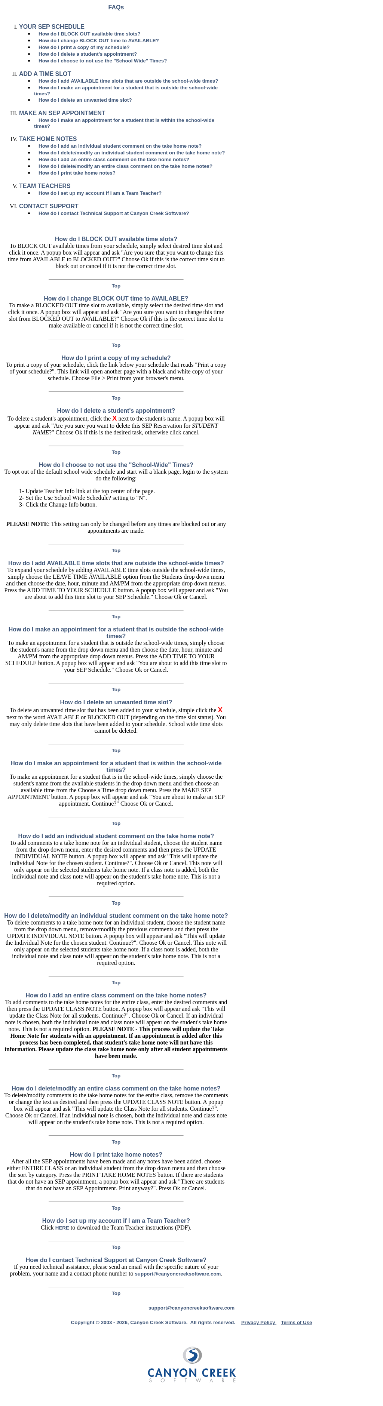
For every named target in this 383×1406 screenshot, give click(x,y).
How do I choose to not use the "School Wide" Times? (103, 61)
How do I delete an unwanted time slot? (85, 100)
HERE (62, 1228)
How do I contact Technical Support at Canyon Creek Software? (114, 213)
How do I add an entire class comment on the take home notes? (114, 159)
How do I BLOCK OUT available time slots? (90, 34)
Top (116, 286)
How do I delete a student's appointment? (88, 54)
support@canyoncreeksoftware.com (178, 1274)
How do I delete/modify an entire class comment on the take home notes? (125, 166)
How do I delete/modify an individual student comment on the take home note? (132, 153)
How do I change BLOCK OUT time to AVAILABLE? (99, 40)
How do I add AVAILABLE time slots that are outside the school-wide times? (128, 81)
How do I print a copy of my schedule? (84, 47)
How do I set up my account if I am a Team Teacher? (100, 193)
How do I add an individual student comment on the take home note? (120, 146)
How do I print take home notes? (77, 173)
